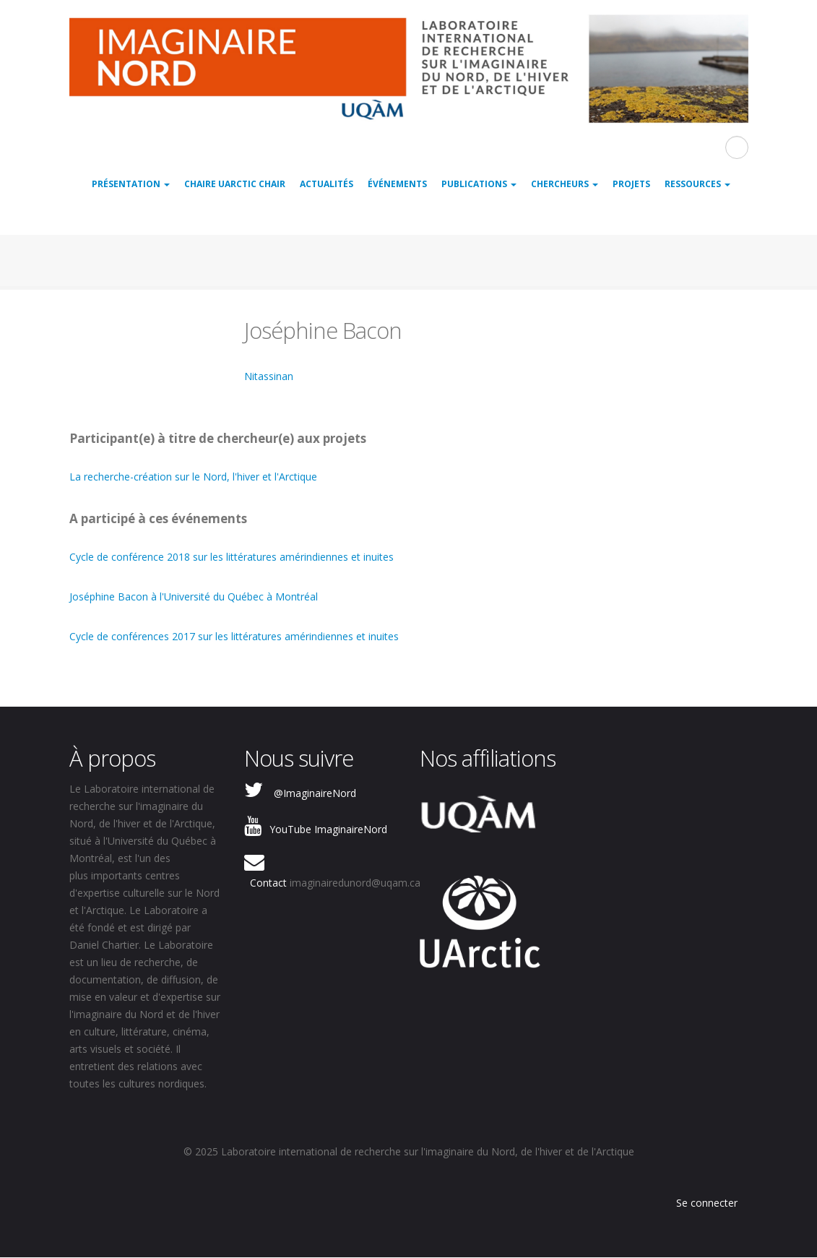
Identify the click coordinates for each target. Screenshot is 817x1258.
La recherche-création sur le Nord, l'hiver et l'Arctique (193, 476)
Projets (631, 184)
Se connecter (707, 1203)
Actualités (326, 184)
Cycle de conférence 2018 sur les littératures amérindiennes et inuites (231, 557)
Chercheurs (564, 184)
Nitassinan (268, 376)
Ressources (697, 184)
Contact (268, 882)
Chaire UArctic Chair (234, 184)
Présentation (131, 184)
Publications (478, 184)
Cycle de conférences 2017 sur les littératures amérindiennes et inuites (234, 636)
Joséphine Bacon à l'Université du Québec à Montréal (193, 596)
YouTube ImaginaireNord (328, 829)
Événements (397, 184)
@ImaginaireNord (315, 793)
